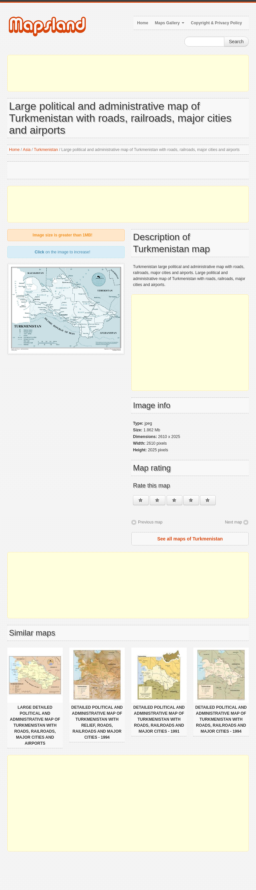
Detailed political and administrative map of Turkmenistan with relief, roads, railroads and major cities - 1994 (97, 722)
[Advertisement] (128, 73)
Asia (26, 149)
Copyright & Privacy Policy (216, 23)
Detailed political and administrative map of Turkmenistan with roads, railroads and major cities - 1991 (159, 719)
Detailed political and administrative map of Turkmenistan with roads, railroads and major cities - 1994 (221, 719)
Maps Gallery (169, 23)
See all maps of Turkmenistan (190, 538)
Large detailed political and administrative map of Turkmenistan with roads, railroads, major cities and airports (35, 725)
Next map (233, 522)
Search (236, 41)
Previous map (150, 522)
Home (142, 23)
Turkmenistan (46, 149)
